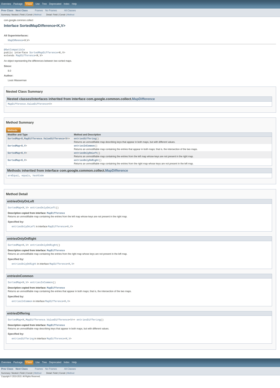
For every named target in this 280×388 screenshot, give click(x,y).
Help (74, 4)
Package (18, 4)
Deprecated (55, 4)
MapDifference (15, 40)
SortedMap (14, 141)
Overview (6, 4)
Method (37, 14)
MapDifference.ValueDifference (28, 106)
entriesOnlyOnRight (86, 163)
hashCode (38, 179)
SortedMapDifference (43, 53)
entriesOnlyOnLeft (85, 156)
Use (37, 4)
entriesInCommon (84, 148)
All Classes (70, 10)
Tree (44, 4)
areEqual (13, 179)
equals (26, 179)
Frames (39, 10)
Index (66, 4)
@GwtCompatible (14, 50)
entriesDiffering (85, 141)
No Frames (51, 10)
